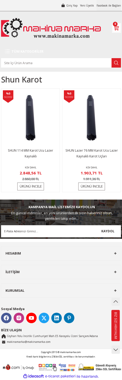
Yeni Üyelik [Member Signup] (87, 5)
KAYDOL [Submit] (107, 231)
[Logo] (51, 27)
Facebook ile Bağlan (109, 5)
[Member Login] (69, 5)
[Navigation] (61, 51)
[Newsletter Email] (61, 231)
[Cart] (116, 28)
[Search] (61, 63)
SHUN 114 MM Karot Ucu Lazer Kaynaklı (30, 153)
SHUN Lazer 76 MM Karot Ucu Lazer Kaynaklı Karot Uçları (91, 153)
